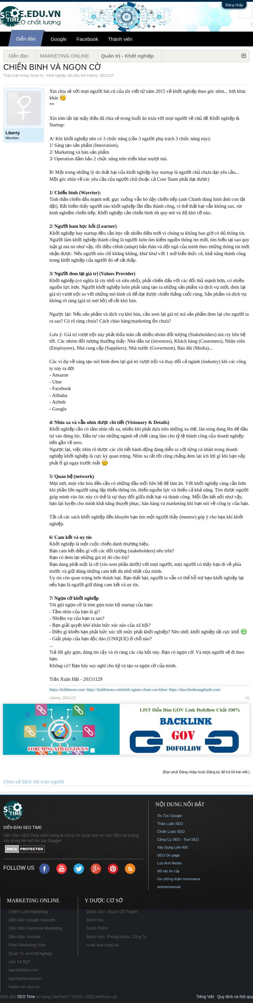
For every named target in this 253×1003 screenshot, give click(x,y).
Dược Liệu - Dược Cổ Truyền (112, 912)
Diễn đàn (26, 38)
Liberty (92, 75)
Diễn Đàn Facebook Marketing (35, 928)
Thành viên (120, 39)
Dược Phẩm (97, 928)
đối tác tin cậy (168, 871)
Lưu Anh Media (169, 863)
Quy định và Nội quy (235, 996)
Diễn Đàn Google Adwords (32, 920)
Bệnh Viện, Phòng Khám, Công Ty (116, 937)
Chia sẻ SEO (17, 781)
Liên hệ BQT (20, 962)
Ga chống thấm (169, 879)
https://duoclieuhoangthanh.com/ (195, 689)
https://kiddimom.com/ (67, 689)
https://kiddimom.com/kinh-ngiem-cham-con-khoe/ (127, 689)
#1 (248, 698)
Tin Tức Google (169, 816)
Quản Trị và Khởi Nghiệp (30, 953)
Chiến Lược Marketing (28, 912)
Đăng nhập (234, 5)
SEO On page (168, 855)
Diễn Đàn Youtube (25, 937)
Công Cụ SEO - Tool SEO (178, 839)
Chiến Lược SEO (171, 831)
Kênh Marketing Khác (27, 945)
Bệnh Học (95, 920)
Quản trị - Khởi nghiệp (48, 75)
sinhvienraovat (169, 887)
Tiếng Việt (205, 996)
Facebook (87, 39)
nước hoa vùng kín (102, 945)
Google (59, 39)
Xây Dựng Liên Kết (172, 847)
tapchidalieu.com (23, 970)
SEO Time (26, 996)
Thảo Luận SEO (170, 824)
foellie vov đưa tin (24, 987)
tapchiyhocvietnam (25, 978)
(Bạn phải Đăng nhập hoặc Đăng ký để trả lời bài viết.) (206, 772)
